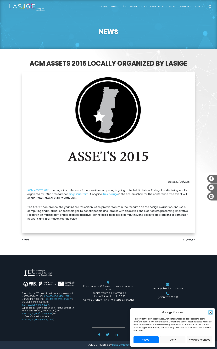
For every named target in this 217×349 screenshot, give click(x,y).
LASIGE (103, 6)
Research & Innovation (163, 6)
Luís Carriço (110, 194)
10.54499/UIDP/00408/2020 (35, 304)
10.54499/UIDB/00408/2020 (58, 299)
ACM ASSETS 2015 (38, 190)
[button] (210, 312)
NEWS (108, 31)
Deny (173, 339)
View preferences (199, 339)
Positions (200, 6)
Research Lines (138, 6)
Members (185, 6)
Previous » (189, 239)
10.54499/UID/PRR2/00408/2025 (37, 319)
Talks (123, 6)
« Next (25, 239)
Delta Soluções (121, 344)
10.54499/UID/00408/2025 (57, 296)
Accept (146, 339)
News (114, 6)
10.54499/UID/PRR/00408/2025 (37, 313)
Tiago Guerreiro (79, 194)
